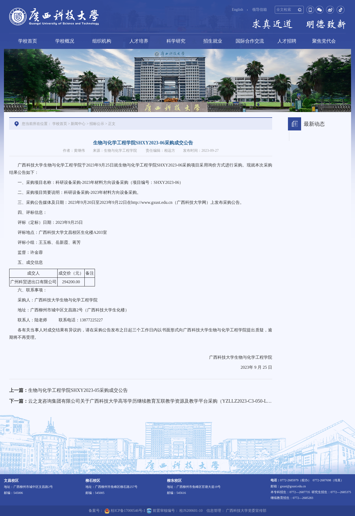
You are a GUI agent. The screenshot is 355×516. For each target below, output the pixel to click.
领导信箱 (259, 10)
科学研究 (175, 41)
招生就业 (212, 41)
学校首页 (27, 41)
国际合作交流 (250, 41)
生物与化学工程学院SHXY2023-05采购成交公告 (78, 390)
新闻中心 (78, 124)
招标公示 (96, 124)
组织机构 (101, 41)
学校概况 (64, 41)
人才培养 (138, 41)
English (237, 10)
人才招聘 (286, 41)
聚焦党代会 (324, 41)
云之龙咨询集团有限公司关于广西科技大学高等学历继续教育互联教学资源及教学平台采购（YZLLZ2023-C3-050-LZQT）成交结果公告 (168, 401)
